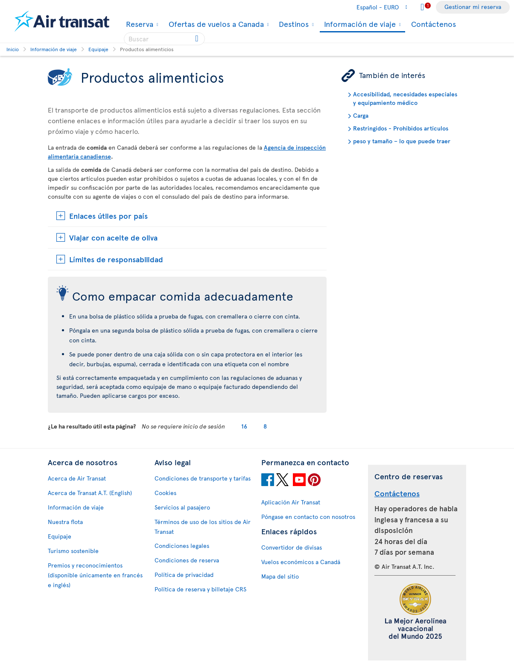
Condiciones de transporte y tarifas (203, 478)
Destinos (293, 24)
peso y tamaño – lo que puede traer (401, 141)
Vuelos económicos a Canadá (300, 562)
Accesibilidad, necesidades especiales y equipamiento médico (405, 98)
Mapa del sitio (280, 576)
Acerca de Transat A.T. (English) (90, 493)
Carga (360, 115)
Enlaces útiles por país (108, 215)
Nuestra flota (65, 522)
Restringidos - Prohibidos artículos (400, 128)
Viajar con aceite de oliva (113, 237)
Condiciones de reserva (187, 560)
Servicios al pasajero (182, 507)
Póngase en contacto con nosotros (308, 517)
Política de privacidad (184, 575)
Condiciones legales (182, 546)
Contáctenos (433, 23)
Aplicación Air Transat (290, 502)
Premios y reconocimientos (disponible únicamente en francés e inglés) (95, 575)
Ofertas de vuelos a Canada (215, 24)
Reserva (138, 24)
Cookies (165, 493)
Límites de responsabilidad (116, 259)
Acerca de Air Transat (77, 478)
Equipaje (59, 536)
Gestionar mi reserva (472, 7)
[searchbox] (164, 38)
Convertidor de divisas (291, 547)
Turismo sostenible (73, 551)
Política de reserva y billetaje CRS (200, 589)
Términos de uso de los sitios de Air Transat (203, 527)
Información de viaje (359, 24)
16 (244, 426)
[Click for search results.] (197, 38)
